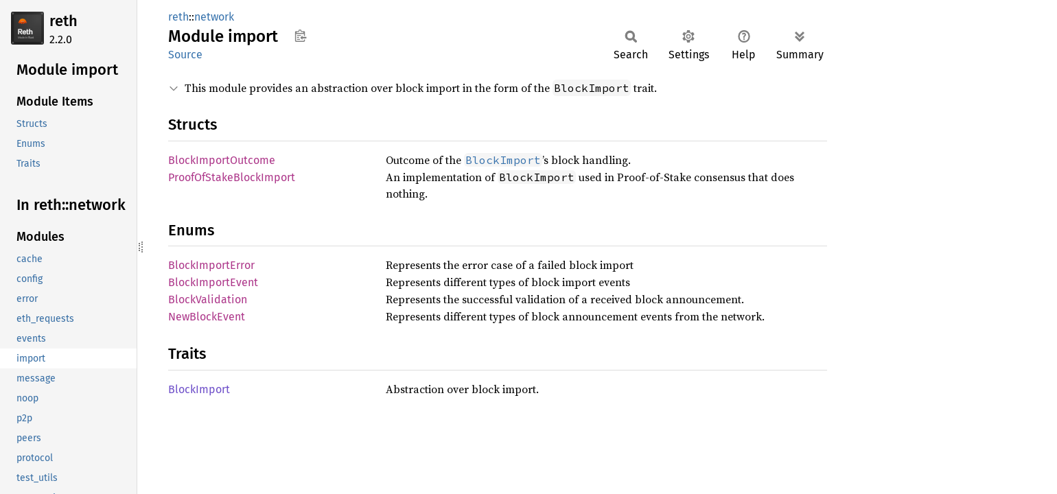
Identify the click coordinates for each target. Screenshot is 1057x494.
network (214, 16)
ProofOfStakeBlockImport (231, 177)
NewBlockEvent (206, 316)
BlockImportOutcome (221, 160)
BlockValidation (207, 299)
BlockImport (199, 389)
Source (185, 54)
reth (63, 21)
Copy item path (300, 35)
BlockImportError (211, 265)
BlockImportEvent (213, 282)
